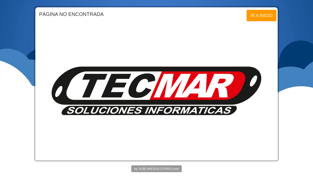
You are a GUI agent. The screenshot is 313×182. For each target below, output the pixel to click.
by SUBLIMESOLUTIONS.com (156, 169)
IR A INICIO (261, 15)
